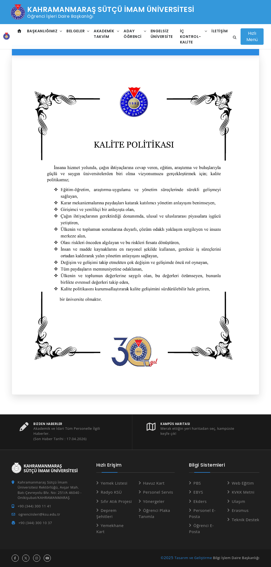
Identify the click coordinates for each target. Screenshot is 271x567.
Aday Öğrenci (133, 33)
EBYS (198, 492)
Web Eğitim (243, 483)
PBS (197, 483)
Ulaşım (238, 501)
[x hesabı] (25, 558)
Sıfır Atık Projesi (116, 501)
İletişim (219, 31)
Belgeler (75, 31)
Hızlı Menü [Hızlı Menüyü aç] (252, 36)
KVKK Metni (243, 492)
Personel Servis (158, 492)
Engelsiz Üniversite (162, 33)
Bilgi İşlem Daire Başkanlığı (236, 557)
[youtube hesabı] (47, 558)
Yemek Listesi (114, 483)
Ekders (200, 501)
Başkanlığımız (42, 31)
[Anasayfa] (6, 36)
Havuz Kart (153, 483)
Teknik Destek (245, 519)
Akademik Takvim (104, 33)
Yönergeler (153, 501)
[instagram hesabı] (36, 558)
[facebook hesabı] (15, 558)
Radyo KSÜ (111, 492)
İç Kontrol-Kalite (190, 36)
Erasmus (240, 510)
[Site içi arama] (233, 37)
